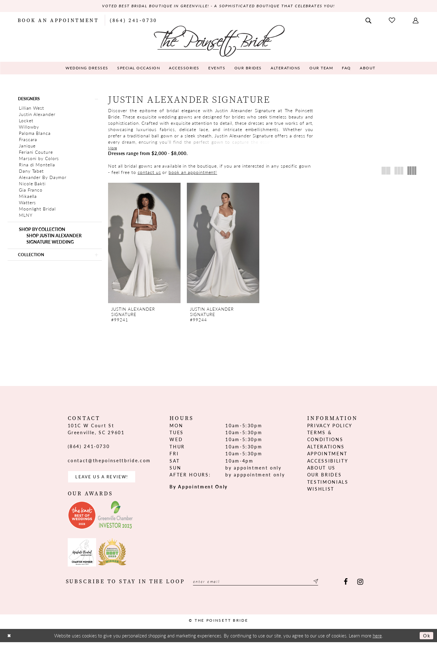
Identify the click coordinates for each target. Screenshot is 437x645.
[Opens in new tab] (82, 518)
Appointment (327, 455)
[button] (416, 20)
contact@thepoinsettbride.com (109, 462)
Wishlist (320, 490)
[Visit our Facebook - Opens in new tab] (345, 584)
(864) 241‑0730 (89, 448)
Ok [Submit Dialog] (426, 638)
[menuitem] (58, 20)
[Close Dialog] (10, 638)
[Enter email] (262, 584)
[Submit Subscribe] (327, 584)
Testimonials (327, 483)
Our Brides (324, 476)
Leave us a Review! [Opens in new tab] (104, 479)
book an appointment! (193, 172)
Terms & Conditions (325, 437)
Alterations (326, 448)
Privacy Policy (330, 427)
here (377, 638)
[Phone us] (133, 20)
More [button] (112, 148)
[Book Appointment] (58, 20)
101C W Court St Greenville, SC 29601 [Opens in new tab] (96, 430)
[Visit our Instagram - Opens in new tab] (360, 584)
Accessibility (327, 462)
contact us (149, 172)
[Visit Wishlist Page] (393, 20)
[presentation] (144, 243)
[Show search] (369, 20)
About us (321, 469)
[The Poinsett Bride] (218, 40)
